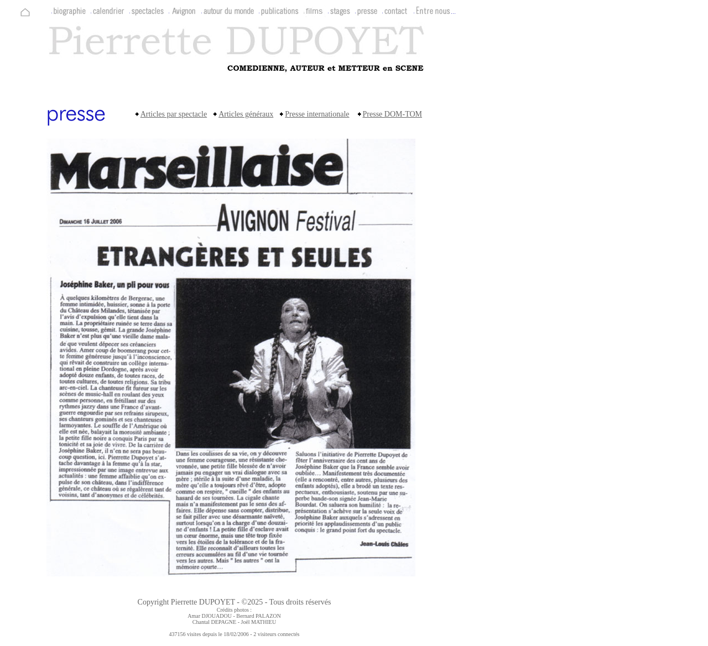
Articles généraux (245, 114)
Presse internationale (317, 114)
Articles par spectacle (173, 114)
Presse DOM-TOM (392, 114)
